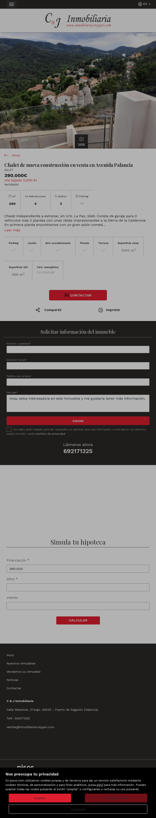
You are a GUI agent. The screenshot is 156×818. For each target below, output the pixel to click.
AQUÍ (99, 785)
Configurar (78, 809)
